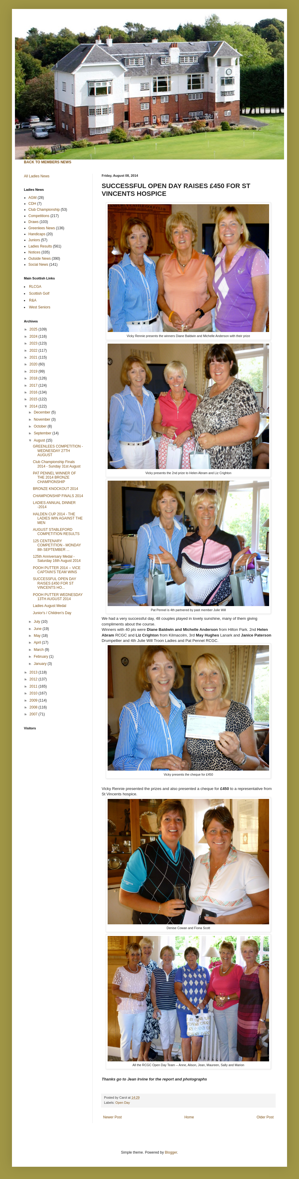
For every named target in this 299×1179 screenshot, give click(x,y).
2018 (34, 378)
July (37, 622)
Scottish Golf (39, 293)
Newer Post (112, 1117)
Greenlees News (41, 228)
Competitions (38, 216)
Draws (33, 222)
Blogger (171, 1152)
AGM (32, 198)
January (41, 664)
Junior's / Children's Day (52, 613)
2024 (34, 336)
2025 (34, 329)
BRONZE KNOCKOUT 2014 (55, 489)
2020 (34, 364)
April (38, 642)
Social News (38, 264)
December (42, 412)
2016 (34, 392)
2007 (34, 714)
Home (189, 1117)
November (42, 419)
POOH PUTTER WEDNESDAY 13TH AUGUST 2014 (58, 597)
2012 (34, 679)
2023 (34, 343)
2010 (34, 693)
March (39, 650)
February (41, 656)
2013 (34, 672)
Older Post (265, 1117)
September (43, 433)
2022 (34, 350)
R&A (32, 300)
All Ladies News (36, 176)
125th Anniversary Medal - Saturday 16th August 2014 (57, 558)
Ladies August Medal (49, 606)
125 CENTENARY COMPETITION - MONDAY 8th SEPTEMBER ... (57, 545)
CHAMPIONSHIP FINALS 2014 (58, 496)
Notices (34, 252)
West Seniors (39, 307)
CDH (32, 204)
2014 (34, 406)
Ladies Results (40, 246)
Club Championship (44, 209)
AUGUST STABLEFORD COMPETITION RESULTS (56, 532)
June (38, 629)
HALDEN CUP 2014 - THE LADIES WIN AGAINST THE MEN (58, 518)
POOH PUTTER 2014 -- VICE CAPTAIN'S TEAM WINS (56, 570)
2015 (34, 399)
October (41, 426)
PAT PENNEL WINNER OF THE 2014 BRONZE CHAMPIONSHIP (54, 477)
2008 (34, 707)
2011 (34, 686)
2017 (34, 385)
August (40, 440)
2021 (34, 357)
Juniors (34, 240)
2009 (34, 700)
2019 (34, 371)
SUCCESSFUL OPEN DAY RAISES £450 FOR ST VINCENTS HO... (54, 583)
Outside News (39, 258)
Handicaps (36, 234)
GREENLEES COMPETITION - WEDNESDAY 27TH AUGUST (58, 450)
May (38, 636)
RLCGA (35, 287)
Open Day (122, 1102)
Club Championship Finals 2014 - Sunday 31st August (56, 464)
